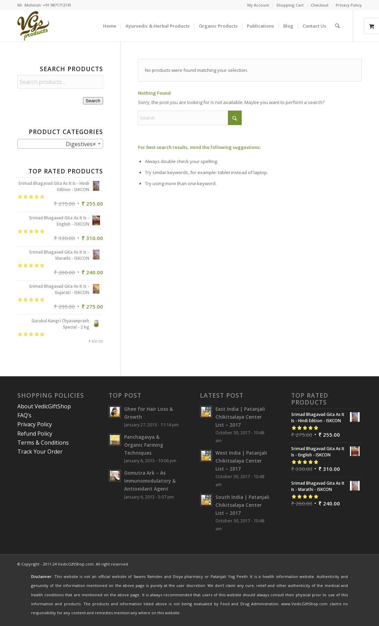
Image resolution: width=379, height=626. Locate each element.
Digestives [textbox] (76, 144)
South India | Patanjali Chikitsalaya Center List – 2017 (242, 505)
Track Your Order (40, 451)
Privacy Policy (349, 5)
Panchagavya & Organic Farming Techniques (143, 445)
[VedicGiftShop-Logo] (33, 25)
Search (93, 100)
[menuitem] (258, 5)
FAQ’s (24, 415)
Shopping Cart (290, 5)
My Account (258, 5)
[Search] (337, 25)
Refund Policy (34, 433)
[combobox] (60, 144)
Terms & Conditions (43, 442)
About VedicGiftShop (44, 406)
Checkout (320, 5)
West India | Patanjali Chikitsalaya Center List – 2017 (241, 460)
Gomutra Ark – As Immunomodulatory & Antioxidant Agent (150, 481)
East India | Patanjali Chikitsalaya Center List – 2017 (240, 417)
